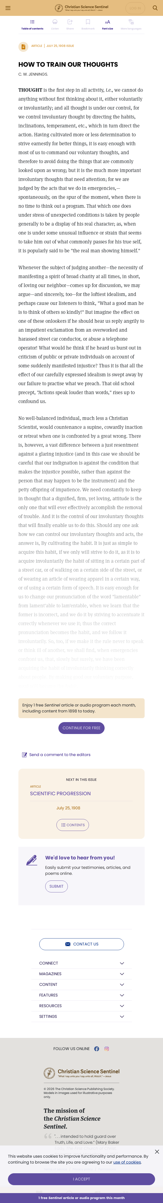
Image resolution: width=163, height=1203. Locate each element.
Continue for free (81, 728)
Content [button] (48, 984)
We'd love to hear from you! (80, 858)
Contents (73, 825)
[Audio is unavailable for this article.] (55, 25)
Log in (135, 8)
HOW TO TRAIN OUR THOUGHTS (68, 64)
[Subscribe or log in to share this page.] (70, 25)
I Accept (81, 1179)
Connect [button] (48, 963)
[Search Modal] (155, 8)
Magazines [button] (50, 974)
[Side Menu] (8, 8)
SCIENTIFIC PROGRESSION (60, 793)
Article (36, 46)
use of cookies (127, 1162)
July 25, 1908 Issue (60, 46)
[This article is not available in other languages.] (131, 25)
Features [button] (48, 995)
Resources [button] (50, 1006)
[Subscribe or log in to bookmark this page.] (88, 25)
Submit (56, 886)
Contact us (81, 944)
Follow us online (71, 1049)
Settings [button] (48, 1016)
